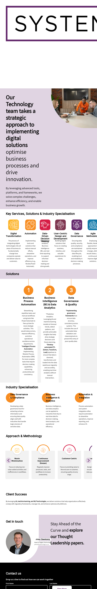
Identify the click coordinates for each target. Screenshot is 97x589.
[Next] (88, 460)
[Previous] (8, 460)
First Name (10, 583)
